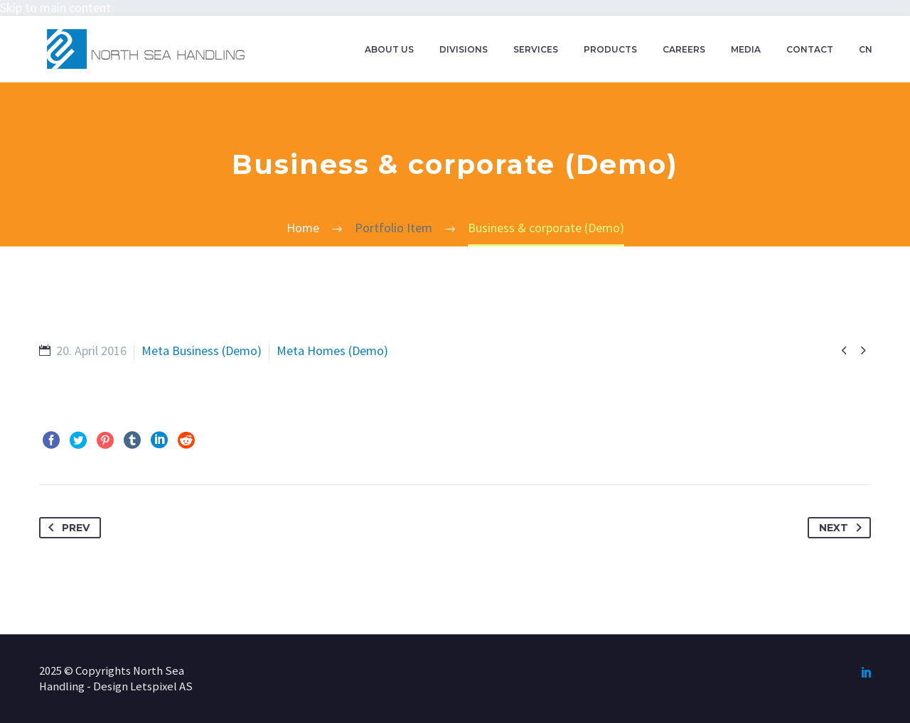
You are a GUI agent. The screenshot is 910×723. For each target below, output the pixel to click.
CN (865, 49)
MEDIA (746, 49)
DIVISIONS (463, 49)
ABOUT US (389, 49)
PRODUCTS (610, 49)
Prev (66, 527)
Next (843, 527)
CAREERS (684, 49)
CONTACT (809, 49)
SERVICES (535, 49)
